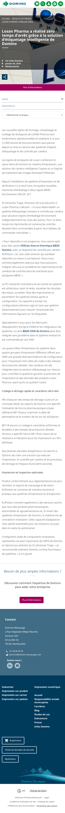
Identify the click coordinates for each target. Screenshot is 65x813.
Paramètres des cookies (47, 806)
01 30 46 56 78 (16, 651)
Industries (7, 686)
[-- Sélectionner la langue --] (32, 115)
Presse (38, 722)
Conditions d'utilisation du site (23, 801)
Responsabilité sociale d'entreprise (46, 701)
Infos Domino (42, 726)
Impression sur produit (15, 691)
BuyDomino (13, 740)
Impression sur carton (14, 695)
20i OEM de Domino (36, 331)
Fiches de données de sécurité (19, 749)
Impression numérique (47, 686)
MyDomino (10, 759)
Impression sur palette (15, 699)
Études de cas (42, 714)
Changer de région (38, 791)
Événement (40, 718)
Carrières (39, 706)
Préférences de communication (21, 806)
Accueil (38, 695)
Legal (46, 797)
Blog (36, 710)
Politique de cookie (46, 801)
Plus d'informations (32, 87)
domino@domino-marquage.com (25, 654)
